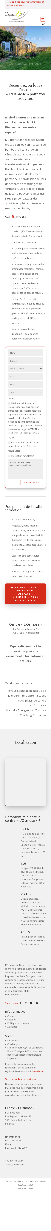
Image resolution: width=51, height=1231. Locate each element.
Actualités (12, 1026)
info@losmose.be (15, 1164)
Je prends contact (32, 482)
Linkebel (30, 1188)
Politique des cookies (18, 1023)
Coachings (12, 1044)
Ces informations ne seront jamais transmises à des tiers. (23, 444)
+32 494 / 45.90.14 (14, 1160)
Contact (11, 1016)
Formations (13, 1040)
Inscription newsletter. (21, 455)
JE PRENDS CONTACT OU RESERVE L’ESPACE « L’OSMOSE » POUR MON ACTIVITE (25, 594)
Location (11, 1019)
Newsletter (38, 1071)
